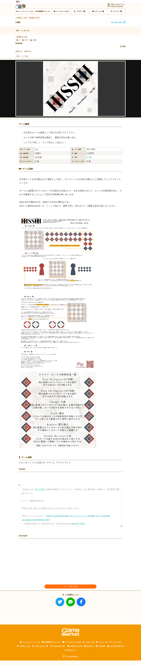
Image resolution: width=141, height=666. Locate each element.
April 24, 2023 (78, 529)
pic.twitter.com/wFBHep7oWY (36, 525)
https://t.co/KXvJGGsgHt (57, 521)
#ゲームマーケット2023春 (82, 521)
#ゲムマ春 (39, 495)
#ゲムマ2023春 (102, 521)
